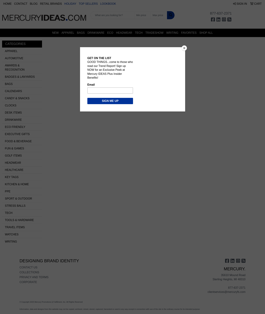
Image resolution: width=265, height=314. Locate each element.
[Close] (184, 48)
